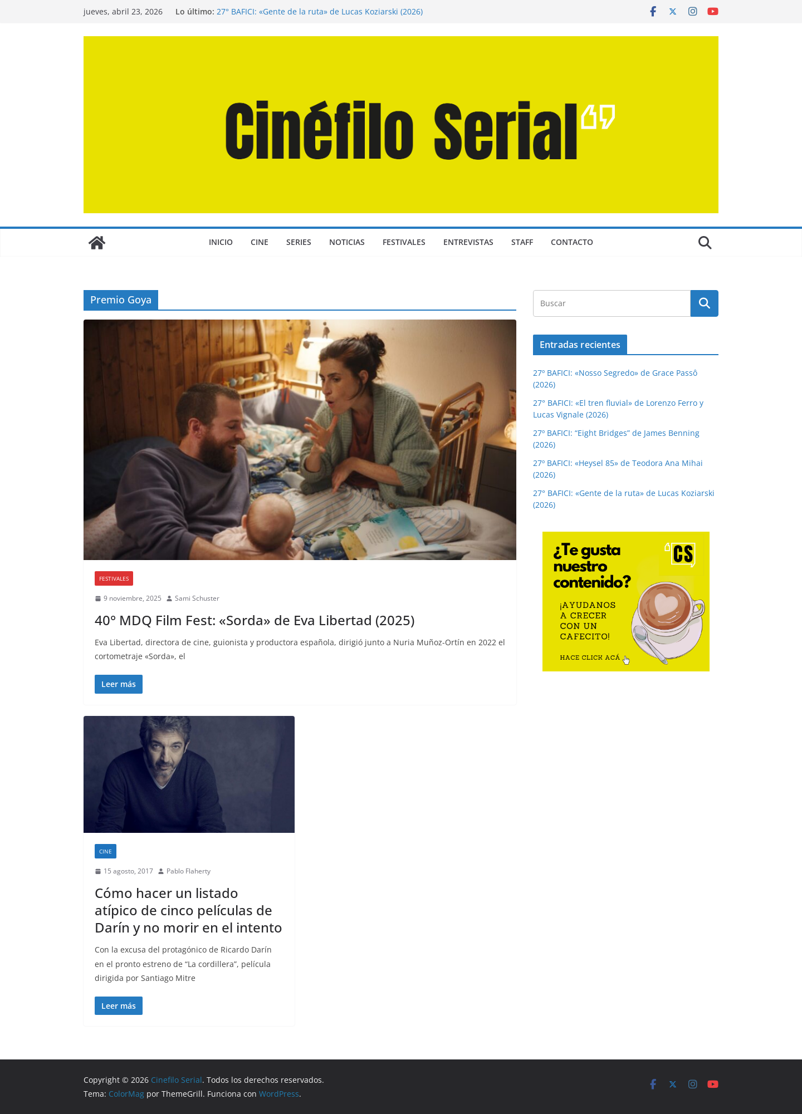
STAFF (522, 242)
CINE (259, 242)
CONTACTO (572, 242)
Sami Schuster (197, 598)
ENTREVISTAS (468, 242)
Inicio (221, 242)
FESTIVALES (404, 242)
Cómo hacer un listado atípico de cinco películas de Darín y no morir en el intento (188, 910)
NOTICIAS (347, 242)
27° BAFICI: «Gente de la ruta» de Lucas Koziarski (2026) (320, 11)
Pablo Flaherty (189, 871)
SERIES (298, 242)
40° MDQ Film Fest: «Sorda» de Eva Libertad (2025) (254, 620)
